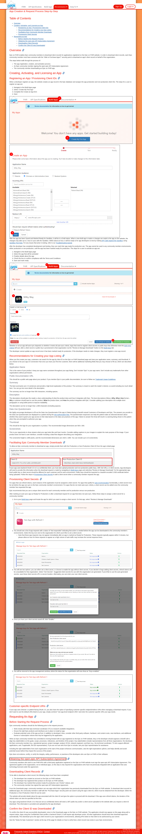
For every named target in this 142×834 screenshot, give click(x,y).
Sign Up (118, 3)
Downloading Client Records (28, 40)
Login (130, 3)
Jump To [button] (74, 4)
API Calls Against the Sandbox (112, 237)
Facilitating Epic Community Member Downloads (35, 29)
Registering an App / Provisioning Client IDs (33, 24)
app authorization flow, (62, 411)
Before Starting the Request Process (30, 35)
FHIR (24, 4)
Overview (17, 20)
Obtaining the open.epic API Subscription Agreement (36, 38)
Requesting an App (20, 33)
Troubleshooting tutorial (64, 240)
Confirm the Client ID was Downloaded (31, 42)
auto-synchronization (102, 479)
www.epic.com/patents (134, 828)
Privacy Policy (31, 831)
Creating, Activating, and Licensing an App (28, 22)
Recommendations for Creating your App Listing (34, 27)
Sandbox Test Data (16, 240)
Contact (47, 828)
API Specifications (34, 4)
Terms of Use (19, 831)
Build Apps (48, 4)
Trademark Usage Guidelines (105, 376)
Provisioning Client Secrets (27, 31)
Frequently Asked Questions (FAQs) (28, 828)
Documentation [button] (61, 4)
